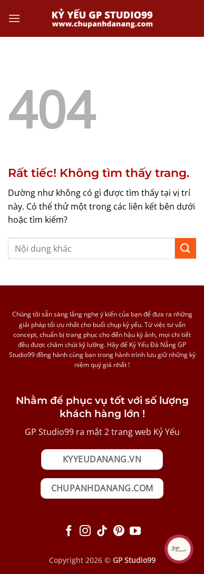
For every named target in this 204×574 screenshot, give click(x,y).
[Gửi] (185, 248)
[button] (14, 18)
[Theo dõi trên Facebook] (68, 532)
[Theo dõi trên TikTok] (102, 532)
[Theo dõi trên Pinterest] (118, 532)
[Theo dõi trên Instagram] (85, 532)
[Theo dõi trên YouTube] (135, 532)
